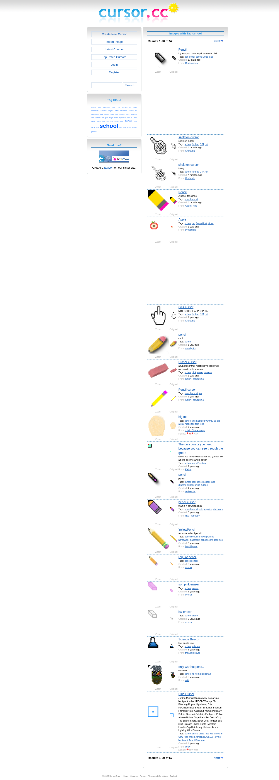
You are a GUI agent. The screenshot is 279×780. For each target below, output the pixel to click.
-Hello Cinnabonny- (195, 430)
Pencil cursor (187, 389)
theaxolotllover (192, 653)
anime (195, 733)
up (215, 420)
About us (134, 776)
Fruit (204, 223)
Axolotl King (191, 205)
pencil (192, 56)
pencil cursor (187, 502)
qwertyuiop (190, 348)
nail (198, 420)
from (197, 673)
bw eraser (185, 612)
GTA (202, 144)
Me (211, 733)
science (196, 646)
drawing (183, 485)
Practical (201, 463)
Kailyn (188, 469)
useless (208, 372)
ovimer (188, 567)
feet (197, 423)
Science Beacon (189, 639)
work (194, 463)
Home (126, 776)
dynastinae (190, 229)
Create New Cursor (114, 34)
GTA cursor (186, 307)
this (194, 420)
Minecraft (218, 733)
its (193, 673)
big (218, 420)
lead (211, 56)
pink (194, 372)
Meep (192, 737)
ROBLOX (208, 737)
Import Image (114, 41)
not (206, 144)
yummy (209, 420)
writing (210, 536)
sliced (211, 223)
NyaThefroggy (192, 515)
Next (218, 41)
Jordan (199, 737)
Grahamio (190, 150)
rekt (187, 680)
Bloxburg (199, 740)
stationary (218, 509)
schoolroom (207, 540)
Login (114, 64)
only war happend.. (191, 667)
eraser (200, 372)
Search (129, 85)
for (193, 144)
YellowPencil (187, 529)
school (199, 56)
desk (216, 540)
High (186, 737)
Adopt (192, 740)
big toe (183, 417)
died (202, 673)
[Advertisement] (68, 92)
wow (181, 737)
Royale (217, 737)
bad (197, 144)
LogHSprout (191, 546)
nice (207, 733)
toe (193, 423)
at (183, 423)
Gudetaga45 (191, 63)
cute (213, 482)
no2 (221, 540)
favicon (108, 167)
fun (200, 393)
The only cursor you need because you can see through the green (201, 449)
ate (180, 423)
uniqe (197, 485)
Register (114, 72)
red (193, 223)
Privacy (143, 776)
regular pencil (188, 557)
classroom (195, 540)
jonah (208, 673)
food (202, 420)
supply (190, 485)
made (188, 423)
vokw (187, 746)
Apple (182, 219)
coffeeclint (190, 491)
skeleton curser (189, 164)
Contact (173, 776)
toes (202, 423)
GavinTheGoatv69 (194, 379)
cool (194, 482)
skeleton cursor (189, 137)
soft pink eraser (189, 584)
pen (187, 56)
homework (184, 540)
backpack (183, 740)
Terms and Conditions (158, 776)
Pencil (183, 49)
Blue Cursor (186, 694)
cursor (188, 482)
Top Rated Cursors (114, 57)
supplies (208, 509)
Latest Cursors (114, 49)
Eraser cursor (188, 362)
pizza (201, 733)
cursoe (204, 485)
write (205, 56)
